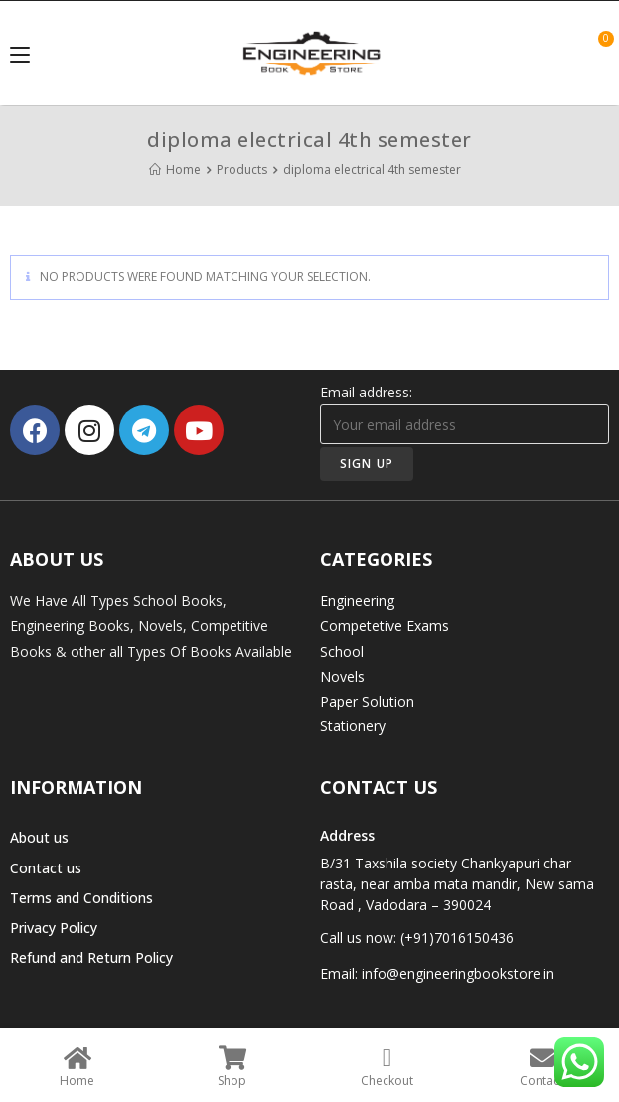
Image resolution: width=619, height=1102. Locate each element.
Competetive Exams (384, 625)
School (342, 651)
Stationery (353, 725)
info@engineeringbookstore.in (458, 973)
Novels (342, 676)
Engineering (357, 600)
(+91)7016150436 (457, 937)
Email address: (465, 413)
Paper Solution (367, 701)
